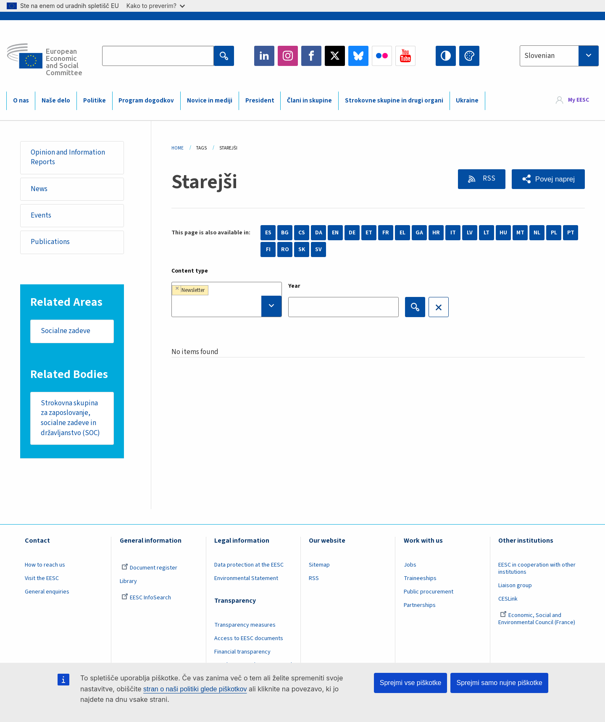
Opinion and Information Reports (68, 157)
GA (419, 232)
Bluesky (358, 56)
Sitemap (319, 565)
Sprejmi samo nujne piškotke (499, 682)
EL (402, 232)
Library (128, 581)
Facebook (311, 56)
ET (369, 232)
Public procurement (428, 592)
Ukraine (467, 100)
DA (318, 232)
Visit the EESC (42, 578)
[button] (548, 179)
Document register (149, 568)
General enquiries (47, 592)
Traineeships (420, 578)
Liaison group (515, 585)
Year (294, 286)
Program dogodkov (146, 100)
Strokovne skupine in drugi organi (394, 100)
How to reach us (45, 565)
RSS (488, 178)
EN (335, 232)
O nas (21, 100)
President (259, 100)
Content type (189, 271)
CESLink (508, 599)
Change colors (469, 56)
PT (570, 232)
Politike (94, 100)
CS (301, 232)
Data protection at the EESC (249, 565)
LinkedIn (264, 56)
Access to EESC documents (248, 638)
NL (537, 232)
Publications (50, 242)
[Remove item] (177, 288)
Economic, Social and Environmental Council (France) (537, 619)
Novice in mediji (209, 100)
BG (285, 232)
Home (177, 148)
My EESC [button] (578, 100)
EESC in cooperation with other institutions (537, 568)
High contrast (446, 56)
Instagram (288, 56)
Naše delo (56, 100)
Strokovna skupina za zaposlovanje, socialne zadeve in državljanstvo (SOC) (70, 418)
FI (268, 249)
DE (352, 232)
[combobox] (559, 55)
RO (285, 249)
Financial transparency (242, 652)
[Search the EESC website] (158, 56)
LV (470, 232)
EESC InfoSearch (146, 597)
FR (385, 232)
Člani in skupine (309, 100)
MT (520, 232)
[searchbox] (226, 306)
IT (453, 232)
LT (486, 232)
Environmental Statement (246, 578)
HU (503, 232)
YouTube (405, 56)
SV (318, 249)
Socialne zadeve (65, 331)
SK (301, 249)
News (39, 189)
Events (41, 215)
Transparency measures (245, 625)
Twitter (335, 56)
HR (436, 232)
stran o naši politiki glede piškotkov (195, 689)
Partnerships (420, 605)
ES (268, 232)
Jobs (410, 565)
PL (554, 232)
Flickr (382, 56)
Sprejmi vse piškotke (411, 682)
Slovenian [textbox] (539, 56)
